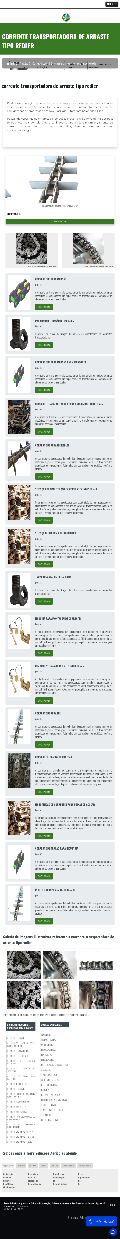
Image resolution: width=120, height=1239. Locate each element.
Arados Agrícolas (48, 1040)
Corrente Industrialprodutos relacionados (20, 1026)
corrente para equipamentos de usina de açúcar (21, 1118)
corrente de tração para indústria (21, 1077)
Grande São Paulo (68, 1165)
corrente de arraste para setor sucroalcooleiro (21, 1044)
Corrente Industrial (49, 1120)
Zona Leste (54, 1165)
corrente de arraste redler (18, 1051)
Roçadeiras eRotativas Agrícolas (54, 1065)
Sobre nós (85, 1217)
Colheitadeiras (47, 1045)
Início (112, 1204)
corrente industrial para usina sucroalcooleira (21, 1095)
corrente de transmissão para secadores (21, 1070)
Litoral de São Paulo (85, 1165)
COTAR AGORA (60, 222)
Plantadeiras (46, 1055)
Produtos (73, 1217)
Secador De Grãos (48, 1105)
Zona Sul (44, 1165)
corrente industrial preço (18, 1101)
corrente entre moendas (17, 1084)
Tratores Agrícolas (49, 1075)
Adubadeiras (46, 1035)
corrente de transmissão (17, 1056)
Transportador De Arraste (52, 1110)
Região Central (8, 1165)
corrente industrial (15, 1089)
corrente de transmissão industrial (21, 1062)
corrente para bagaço (16, 1106)
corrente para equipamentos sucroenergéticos (21, 1126)
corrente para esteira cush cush (20, 1132)
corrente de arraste (15, 1038)
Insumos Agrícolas (48, 1050)
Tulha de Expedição (49, 1115)
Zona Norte (21, 1165)
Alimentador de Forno (50, 1080)
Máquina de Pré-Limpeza (50, 1095)
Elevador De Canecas (49, 1085)
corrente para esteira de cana (19, 1142)
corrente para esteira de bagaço (20, 1137)
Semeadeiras (46, 1070)
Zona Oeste (32, 1165)
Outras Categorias (51, 1024)
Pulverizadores (47, 1060)
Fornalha (45, 1090)
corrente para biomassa (17, 1111)
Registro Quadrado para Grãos (54, 1100)
